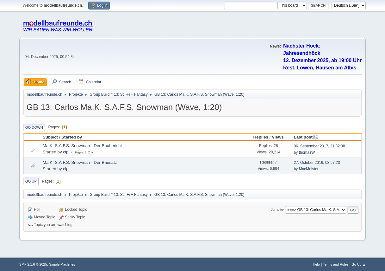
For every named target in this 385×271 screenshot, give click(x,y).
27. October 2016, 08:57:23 (317, 162)
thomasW (307, 152)
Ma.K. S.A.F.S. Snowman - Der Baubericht (82, 145)
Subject (50, 137)
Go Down (34, 127)
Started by (71, 137)
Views (278, 137)
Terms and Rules (336, 264)
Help (316, 264)
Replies (260, 137)
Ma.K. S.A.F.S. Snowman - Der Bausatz (80, 162)
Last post (306, 137)
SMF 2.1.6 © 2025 (33, 264)
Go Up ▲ (358, 264)
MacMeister (309, 169)
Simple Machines (62, 264)
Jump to (277, 210)
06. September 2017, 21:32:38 (319, 146)
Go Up (31, 181)
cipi (66, 152)
